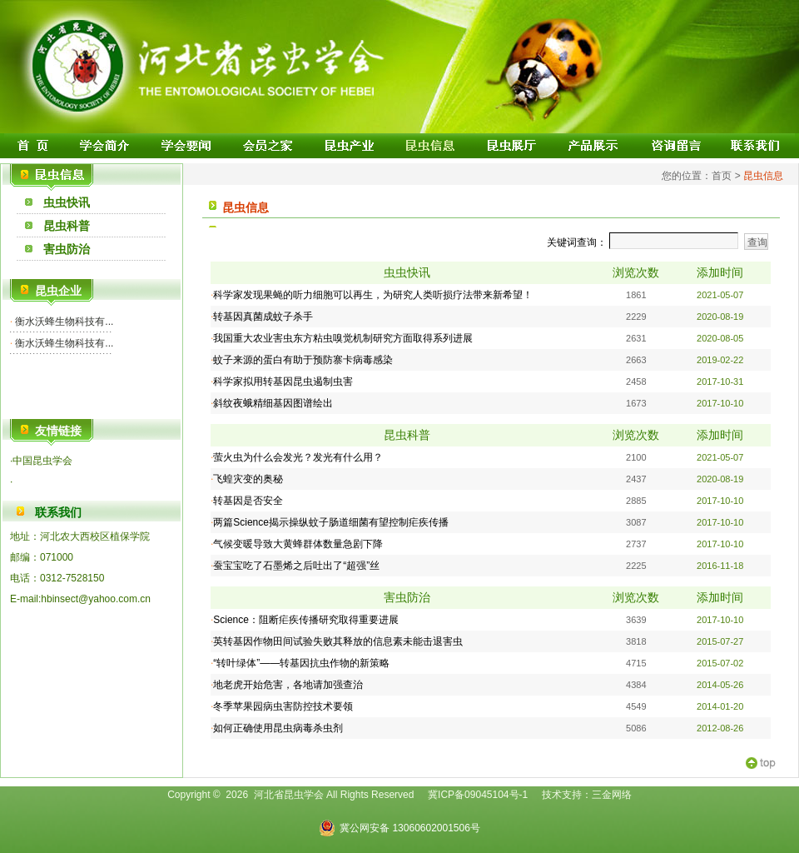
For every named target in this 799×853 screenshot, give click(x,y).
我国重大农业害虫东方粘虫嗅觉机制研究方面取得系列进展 (343, 338)
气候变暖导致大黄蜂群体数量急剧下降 (298, 544)
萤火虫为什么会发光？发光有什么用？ (298, 457)
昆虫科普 (66, 225)
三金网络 (612, 795)
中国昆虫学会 (42, 460)
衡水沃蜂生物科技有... (62, 321)
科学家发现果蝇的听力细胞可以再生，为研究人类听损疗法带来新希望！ (373, 295)
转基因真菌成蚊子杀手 (263, 316)
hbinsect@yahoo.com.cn (96, 599)
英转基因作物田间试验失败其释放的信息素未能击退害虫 (338, 641)
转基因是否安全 (248, 500)
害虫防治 (66, 249)
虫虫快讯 (66, 202)
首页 (722, 176)
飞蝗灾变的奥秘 (248, 479)
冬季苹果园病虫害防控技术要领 (283, 706)
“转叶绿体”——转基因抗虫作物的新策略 (302, 663)
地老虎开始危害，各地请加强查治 (288, 685)
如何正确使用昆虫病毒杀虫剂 (278, 728)
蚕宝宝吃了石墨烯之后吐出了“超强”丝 (296, 565)
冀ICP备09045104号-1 (478, 795)
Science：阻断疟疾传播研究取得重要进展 (306, 620)
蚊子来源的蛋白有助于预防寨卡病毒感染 (303, 360)
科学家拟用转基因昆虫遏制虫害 (283, 381)
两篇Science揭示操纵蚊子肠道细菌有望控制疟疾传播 (331, 522)
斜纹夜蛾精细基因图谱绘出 (273, 403)
